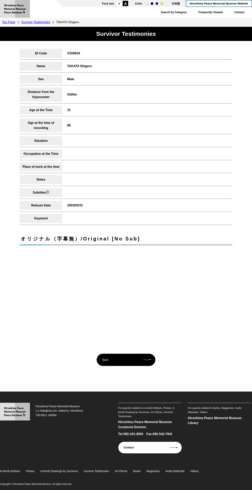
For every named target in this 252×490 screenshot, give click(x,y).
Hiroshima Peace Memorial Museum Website (219, 3)
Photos (30, 471)
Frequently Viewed (210, 12)
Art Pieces (121, 471)
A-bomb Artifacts (10, 471)
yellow (161, 3)
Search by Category (174, 12)
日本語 (176, 3)
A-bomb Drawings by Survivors (59, 471)
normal (147, 3)
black (152, 3)
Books (137, 471)
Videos (194, 471)
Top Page (8, 22)
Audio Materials (175, 471)
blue (157, 3)
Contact (239, 12)
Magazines (153, 471)
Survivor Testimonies (35, 22)
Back (105, 359)
